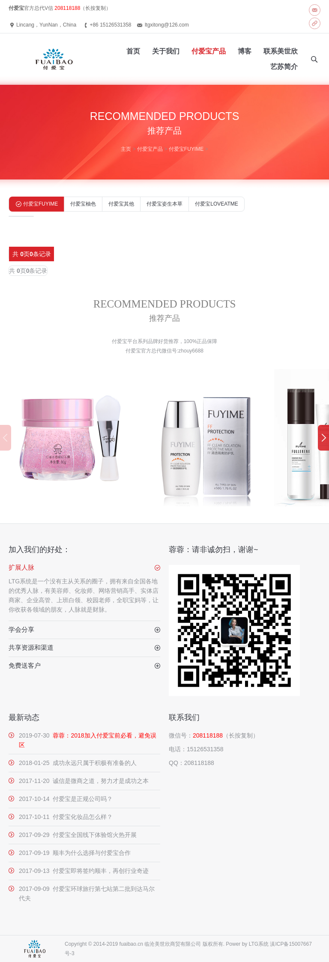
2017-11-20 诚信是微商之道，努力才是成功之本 (84, 780)
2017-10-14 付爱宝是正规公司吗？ (66, 798)
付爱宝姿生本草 (164, 204)
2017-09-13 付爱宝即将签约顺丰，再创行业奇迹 (84, 870)
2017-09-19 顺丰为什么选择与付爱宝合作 (75, 852)
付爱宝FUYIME (186, 149)
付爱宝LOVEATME (216, 204)
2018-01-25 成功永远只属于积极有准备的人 (78, 762)
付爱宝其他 (121, 204)
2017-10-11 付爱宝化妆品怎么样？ (66, 816)
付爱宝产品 (150, 149)
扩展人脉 (21, 567)
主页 (126, 149)
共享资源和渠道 (31, 647)
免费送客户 (25, 665)
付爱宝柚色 (83, 204)
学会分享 (21, 629)
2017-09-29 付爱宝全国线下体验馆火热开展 (78, 834)
